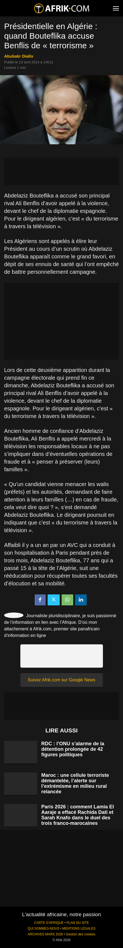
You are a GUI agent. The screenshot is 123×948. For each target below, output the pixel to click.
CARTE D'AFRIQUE (49, 923)
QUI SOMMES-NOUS (43, 928)
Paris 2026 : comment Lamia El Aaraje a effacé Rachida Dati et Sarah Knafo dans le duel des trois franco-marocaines (77, 815)
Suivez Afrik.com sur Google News (61, 680)
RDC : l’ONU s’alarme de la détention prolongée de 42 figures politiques (72, 749)
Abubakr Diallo (18, 56)
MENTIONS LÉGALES (78, 928)
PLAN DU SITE (78, 923)
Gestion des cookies (80, 934)
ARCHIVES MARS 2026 (45, 934)
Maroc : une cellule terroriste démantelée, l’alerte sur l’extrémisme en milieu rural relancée (75, 783)
